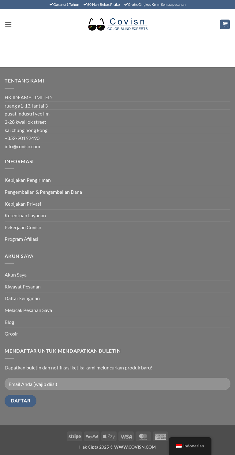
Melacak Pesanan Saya (28, 310)
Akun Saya (16, 274)
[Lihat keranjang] (225, 25)
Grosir (11, 333)
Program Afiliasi (21, 239)
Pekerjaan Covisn (23, 227)
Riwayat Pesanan (23, 286)
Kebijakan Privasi (23, 204)
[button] (8, 24)
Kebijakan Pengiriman (28, 180)
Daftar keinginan (22, 298)
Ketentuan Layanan (25, 215)
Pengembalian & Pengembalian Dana (43, 192)
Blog (9, 322)
